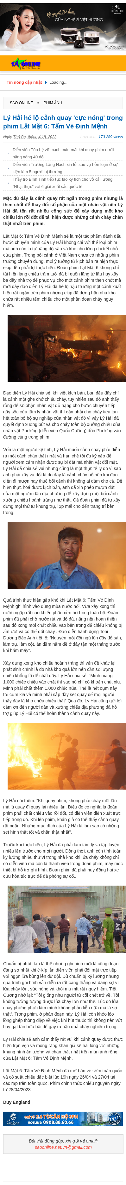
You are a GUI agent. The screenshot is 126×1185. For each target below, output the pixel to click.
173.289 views (110, 137)
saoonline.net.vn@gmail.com (63, 1147)
